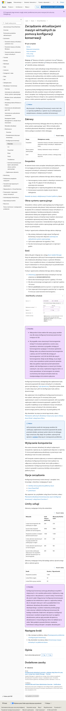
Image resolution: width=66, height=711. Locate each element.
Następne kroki (30, 56)
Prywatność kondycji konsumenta (10, 710)
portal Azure (32, 490)
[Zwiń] (21, 19)
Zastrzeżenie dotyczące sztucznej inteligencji (13, 707)
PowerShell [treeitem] (10, 150)
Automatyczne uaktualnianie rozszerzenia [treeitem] (12, 114)
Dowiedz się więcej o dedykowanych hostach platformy (41, 196)
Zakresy (28, 47)
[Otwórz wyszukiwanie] (57, 2)
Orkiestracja (31, 274)
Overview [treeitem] (5, 30)
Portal (37, 7)
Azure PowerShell (33, 488)
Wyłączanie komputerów (32, 49)
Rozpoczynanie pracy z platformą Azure (52, 7)
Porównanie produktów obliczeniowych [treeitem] (9, 34)
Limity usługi (29, 53)
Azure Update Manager (55, 255)
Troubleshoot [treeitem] (11, 159)
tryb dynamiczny (44, 386)
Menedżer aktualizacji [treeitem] (10, 126)
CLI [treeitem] (8, 147)
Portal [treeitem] (9, 156)
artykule (35, 437)
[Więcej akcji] (63, 20)
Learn (26, 21)
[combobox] (11, 23)
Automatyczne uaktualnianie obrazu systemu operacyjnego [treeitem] (13, 93)
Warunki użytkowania (28, 710)
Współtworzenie (48, 707)
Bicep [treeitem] (9, 153)
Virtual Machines (41, 21)
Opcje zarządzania (31, 51)
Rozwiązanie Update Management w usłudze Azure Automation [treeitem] (13, 120)
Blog (39, 707)
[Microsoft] (3, 2)
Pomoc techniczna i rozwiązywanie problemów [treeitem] (12, 208)
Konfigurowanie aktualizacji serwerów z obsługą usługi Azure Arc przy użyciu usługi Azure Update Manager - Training (44, 673)
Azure (32, 21)
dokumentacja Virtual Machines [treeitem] (11, 27)
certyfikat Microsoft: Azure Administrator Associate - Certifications (43, 684)
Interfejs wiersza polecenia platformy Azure (41, 486)
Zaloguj (62, 2)
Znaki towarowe (40, 710)
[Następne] (53, 2)
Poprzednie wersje (31, 707)
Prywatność (57, 707)
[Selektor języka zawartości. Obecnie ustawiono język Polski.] (4, 703)
